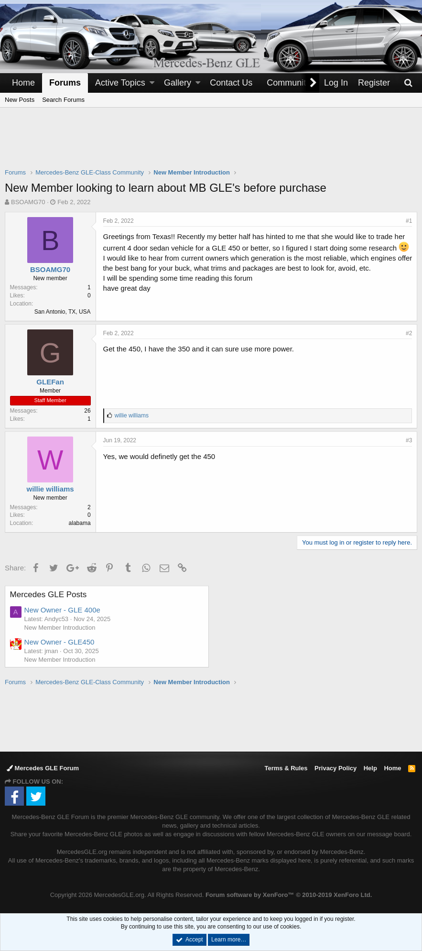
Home (23, 82)
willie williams (50, 489)
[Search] (408, 83)
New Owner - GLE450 (59, 642)
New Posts (19, 99)
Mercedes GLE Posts (48, 594)
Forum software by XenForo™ (289, 894)
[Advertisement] (211, 143)
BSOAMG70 (28, 202)
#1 (409, 221)
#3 (409, 440)
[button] (152, 83)
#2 (409, 333)
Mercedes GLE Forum (43, 768)
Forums (65, 82)
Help (370, 768)
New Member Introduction (60, 627)
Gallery (177, 82)
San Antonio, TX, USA (62, 311)
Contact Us (231, 82)
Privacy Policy (335, 768)
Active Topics (120, 82)
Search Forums (63, 99)
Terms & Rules (285, 768)
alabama (80, 523)
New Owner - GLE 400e (62, 610)
